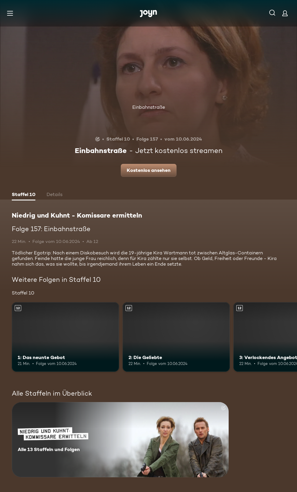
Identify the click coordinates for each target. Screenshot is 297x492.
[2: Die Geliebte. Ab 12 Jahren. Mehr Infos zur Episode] (176, 337)
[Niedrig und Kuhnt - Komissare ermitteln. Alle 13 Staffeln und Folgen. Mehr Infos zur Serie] (120, 439)
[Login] (285, 13)
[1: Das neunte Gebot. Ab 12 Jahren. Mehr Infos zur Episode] (65, 337)
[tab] (24, 195)
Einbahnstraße (148, 107)
